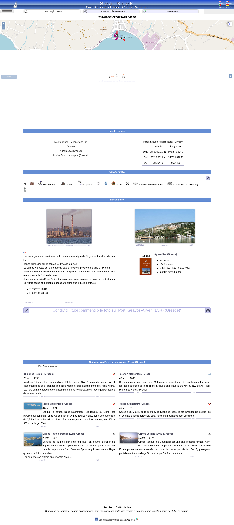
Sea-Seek (117, 3)
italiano (221, 6)
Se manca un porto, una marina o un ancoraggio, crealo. (130, 511)
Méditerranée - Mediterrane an (70, 142)
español (229, 6)
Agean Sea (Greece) (71, 151)
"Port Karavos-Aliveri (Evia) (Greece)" (117, 310)
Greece (71, 146)
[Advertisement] (117, 104)
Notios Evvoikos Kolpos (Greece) (70, 155)
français (229, 2)
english (221, 2)
